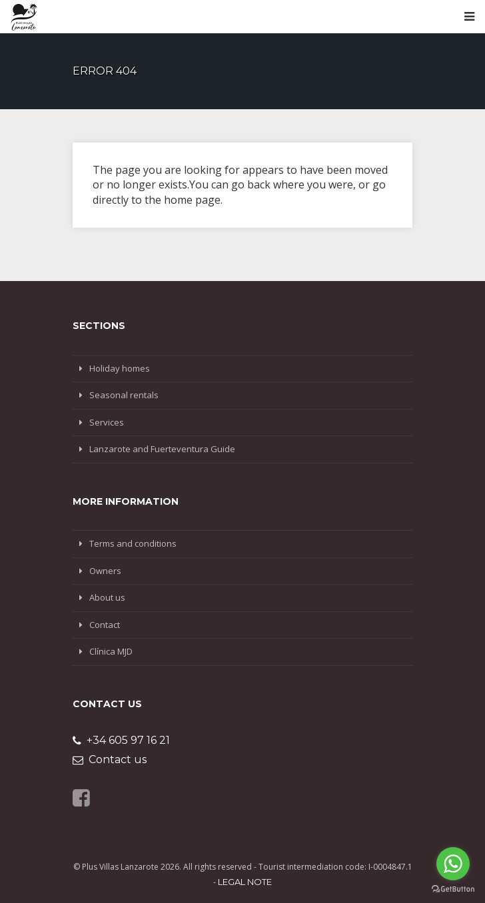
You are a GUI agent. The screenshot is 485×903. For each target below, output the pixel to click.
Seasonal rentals (124, 395)
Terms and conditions (133, 543)
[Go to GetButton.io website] (453, 889)
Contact (104, 625)
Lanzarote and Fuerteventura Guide (162, 449)
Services (106, 422)
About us (107, 597)
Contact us (110, 759)
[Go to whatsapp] (453, 863)
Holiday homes (119, 368)
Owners (105, 571)
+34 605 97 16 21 (121, 740)
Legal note (245, 881)
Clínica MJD (111, 651)
